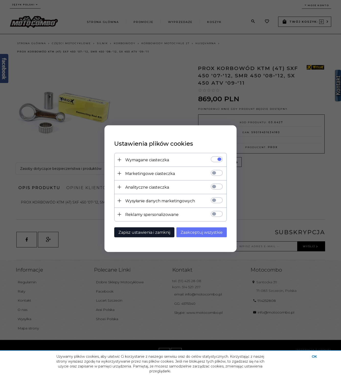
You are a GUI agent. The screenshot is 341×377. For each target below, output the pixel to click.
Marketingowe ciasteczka (150, 173)
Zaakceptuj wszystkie (202, 232)
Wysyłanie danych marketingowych (160, 200)
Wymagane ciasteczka (147, 159)
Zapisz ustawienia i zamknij (144, 232)
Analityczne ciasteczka (147, 187)
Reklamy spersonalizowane (152, 214)
